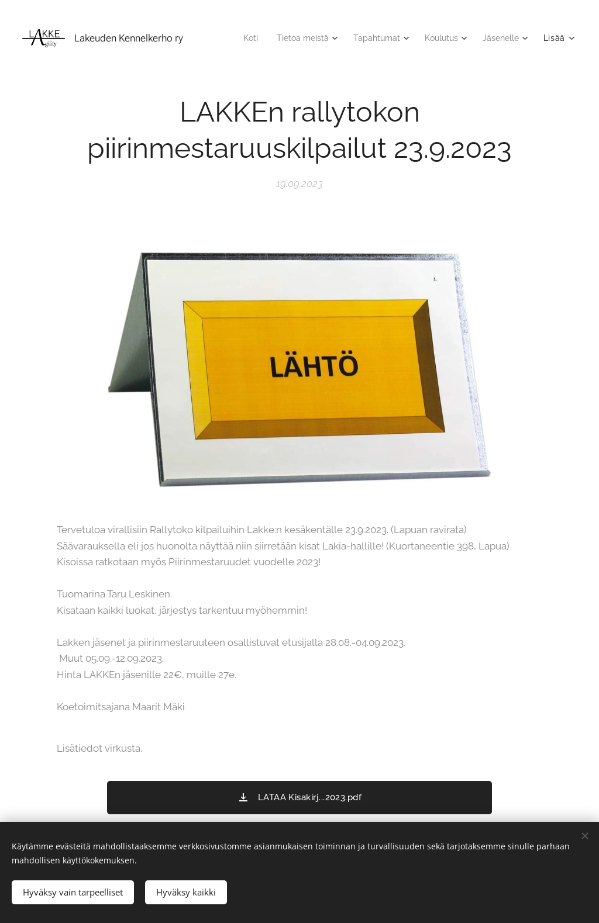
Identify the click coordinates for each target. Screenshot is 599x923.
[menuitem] (236, 38)
